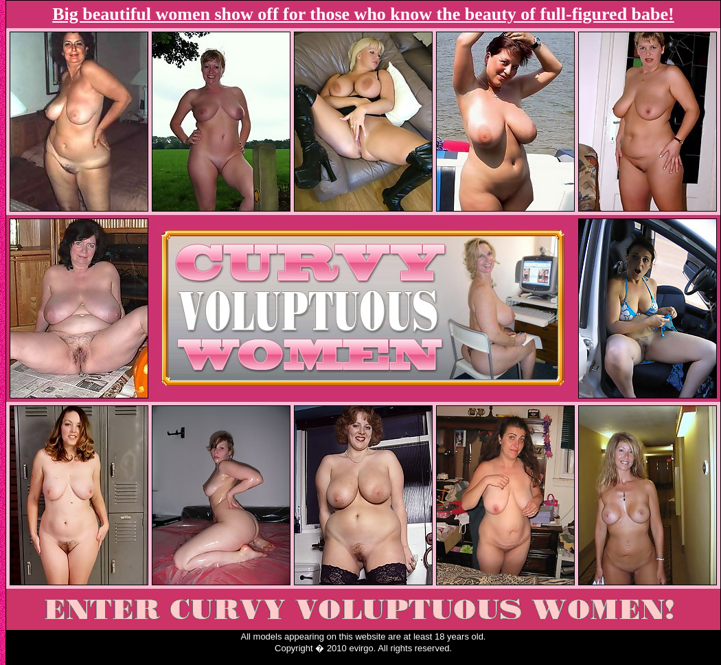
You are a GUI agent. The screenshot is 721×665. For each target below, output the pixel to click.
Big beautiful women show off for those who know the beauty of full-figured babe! (363, 14)
